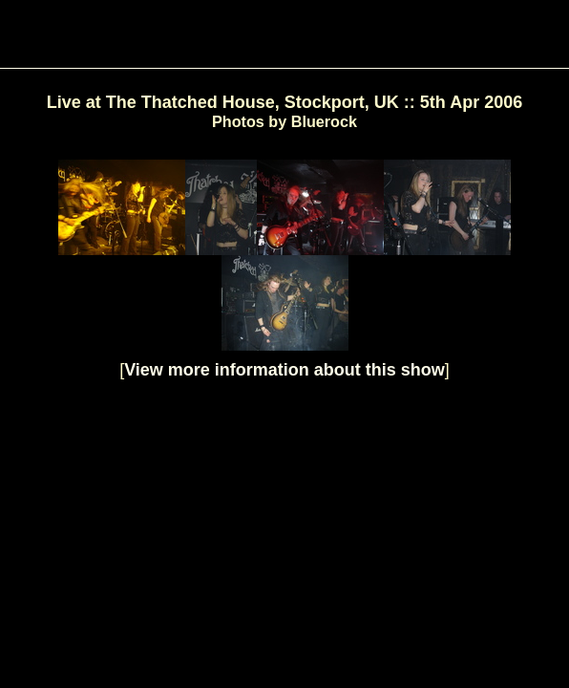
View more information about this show (284, 369)
